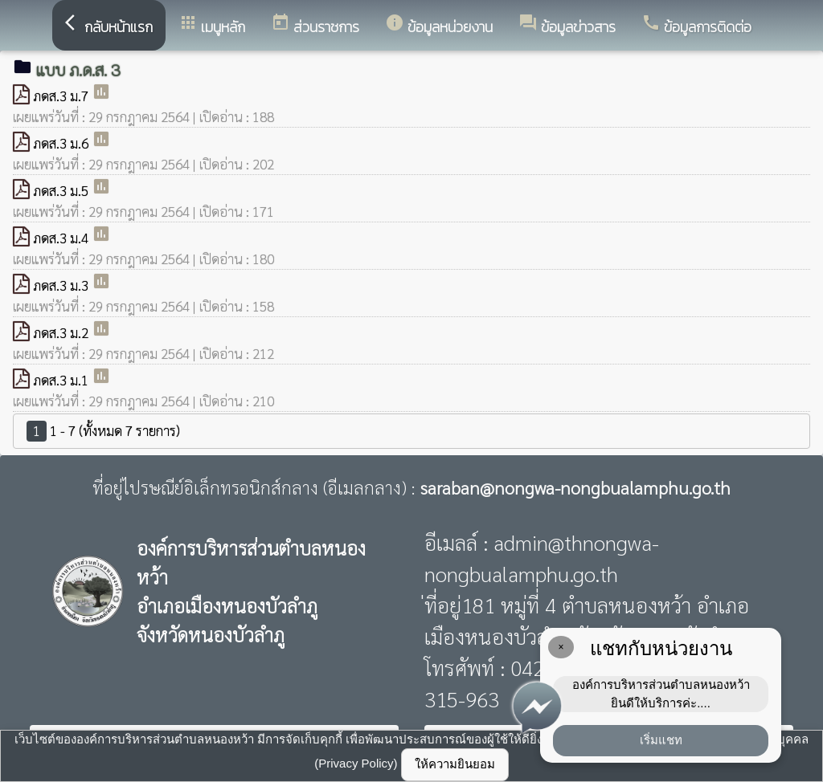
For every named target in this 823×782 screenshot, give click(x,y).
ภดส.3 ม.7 (62, 95)
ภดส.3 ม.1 (62, 380)
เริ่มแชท (661, 740)
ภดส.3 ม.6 (62, 143)
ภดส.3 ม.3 (62, 285)
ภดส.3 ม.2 (62, 332)
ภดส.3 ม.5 (62, 190)
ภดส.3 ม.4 (62, 237)
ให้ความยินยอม (455, 764)
